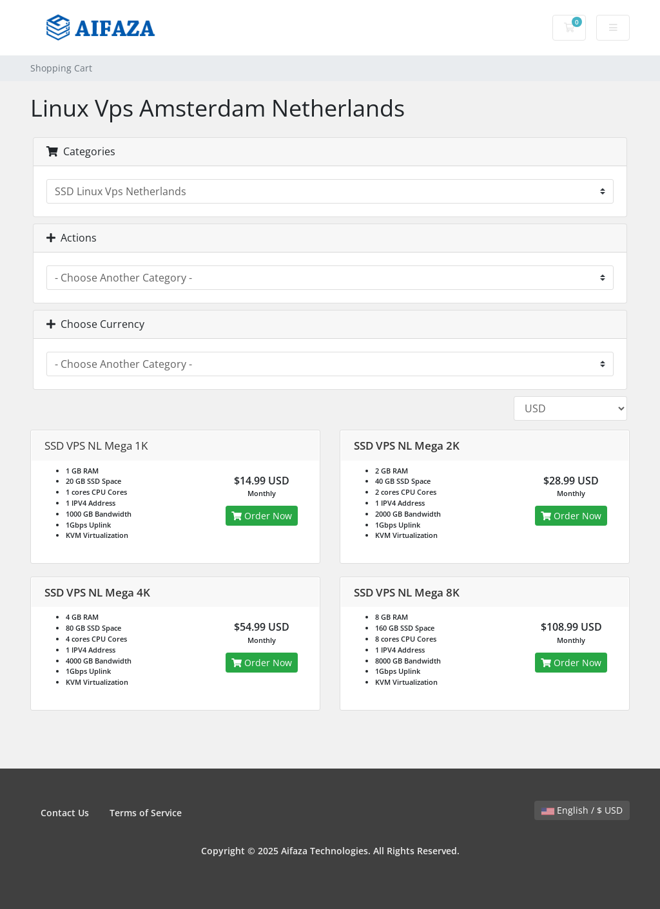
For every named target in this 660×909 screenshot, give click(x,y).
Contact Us (65, 813)
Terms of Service (146, 813)
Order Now (261, 516)
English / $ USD (582, 810)
